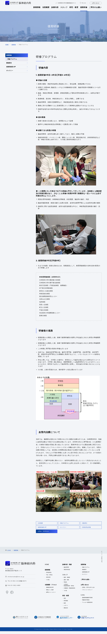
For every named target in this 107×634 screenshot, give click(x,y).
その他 (48, 582)
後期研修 (83, 7)
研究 (66, 601)
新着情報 (36, 7)
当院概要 (45, 7)
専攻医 (67, 584)
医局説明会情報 (88, 528)
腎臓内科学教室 (90, 602)
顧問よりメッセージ (51, 594)
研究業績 (67, 603)
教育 (66, 605)
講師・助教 (68, 582)
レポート (67, 608)
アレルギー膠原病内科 (92, 605)
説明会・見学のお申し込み (93, 590)
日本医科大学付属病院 (67, 3)
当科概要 (41, 523)
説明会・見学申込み (44, 533)
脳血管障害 (68, 569)
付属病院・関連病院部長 (72, 591)
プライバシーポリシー (92, 592)
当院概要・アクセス (51, 587)
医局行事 (48, 579)
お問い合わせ (95, 3)
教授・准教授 (69, 579)
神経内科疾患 (69, 572)
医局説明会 (49, 575)
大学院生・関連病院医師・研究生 (71, 587)
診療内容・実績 (69, 567)
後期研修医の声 (12, 77)
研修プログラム (14, 63)
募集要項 (10, 70)
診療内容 (54, 7)
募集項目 (67, 610)
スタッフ (64, 7)
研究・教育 (73, 7)
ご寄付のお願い (95, 7)
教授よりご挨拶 (50, 592)
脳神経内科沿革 (50, 590)
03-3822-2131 (15, 583)
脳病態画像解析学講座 (92, 600)
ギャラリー (11, 83)
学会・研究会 (50, 577)
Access (84, 3)
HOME (7, 44)
